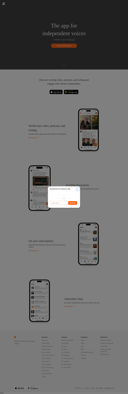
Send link (73, 203)
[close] (77, 188)
